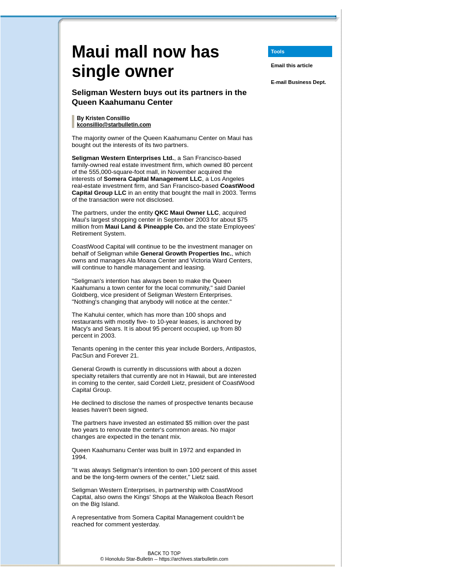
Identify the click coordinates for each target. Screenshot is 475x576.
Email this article (292, 65)
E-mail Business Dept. (298, 82)
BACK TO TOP (164, 553)
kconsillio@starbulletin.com (114, 125)
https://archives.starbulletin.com (193, 559)
